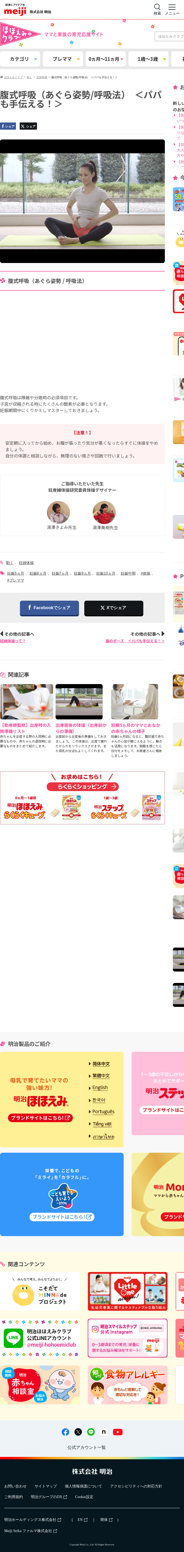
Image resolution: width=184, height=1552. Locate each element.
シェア (8, 126)
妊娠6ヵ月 (38, 573)
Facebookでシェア (49, 608)
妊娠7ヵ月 (60, 573)
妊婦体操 (26, 563)
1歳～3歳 (152, 58)
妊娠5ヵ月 (15, 573)
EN (82, 1520)
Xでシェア (117, 607)
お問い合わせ (15, 1486)
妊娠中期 (128, 573)
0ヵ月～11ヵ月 (106, 58)
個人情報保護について (83, 1486)
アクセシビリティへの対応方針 (136, 1486)
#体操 (145, 573)
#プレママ (15, 580)
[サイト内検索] (157, 9)
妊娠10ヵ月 (105, 573)
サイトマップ (46, 1486)
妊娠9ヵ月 (82, 573)
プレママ (66, 58)
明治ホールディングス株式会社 (32, 1520)
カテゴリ (23, 58)
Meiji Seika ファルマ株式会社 (30, 1531)
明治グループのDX (49, 1497)
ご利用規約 (13, 1497)
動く (10, 563)
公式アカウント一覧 (87, 1447)
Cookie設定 (84, 1497)
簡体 (106, 1520)
